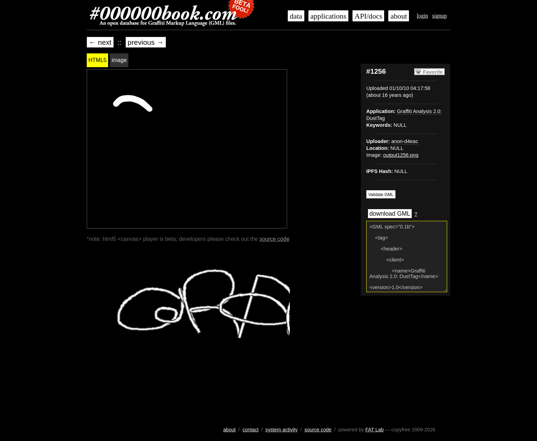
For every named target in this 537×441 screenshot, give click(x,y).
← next (100, 42)
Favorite (433, 72)
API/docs (368, 16)
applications (328, 16)
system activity (281, 429)
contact (251, 429)
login (422, 16)
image (119, 60)
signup (439, 16)
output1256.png (400, 155)
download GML (389, 213)
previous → (146, 42)
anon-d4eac (404, 141)
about (398, 16)
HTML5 (97, 60)
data (296, 16)
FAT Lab (374, 429)
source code (274, 239)
